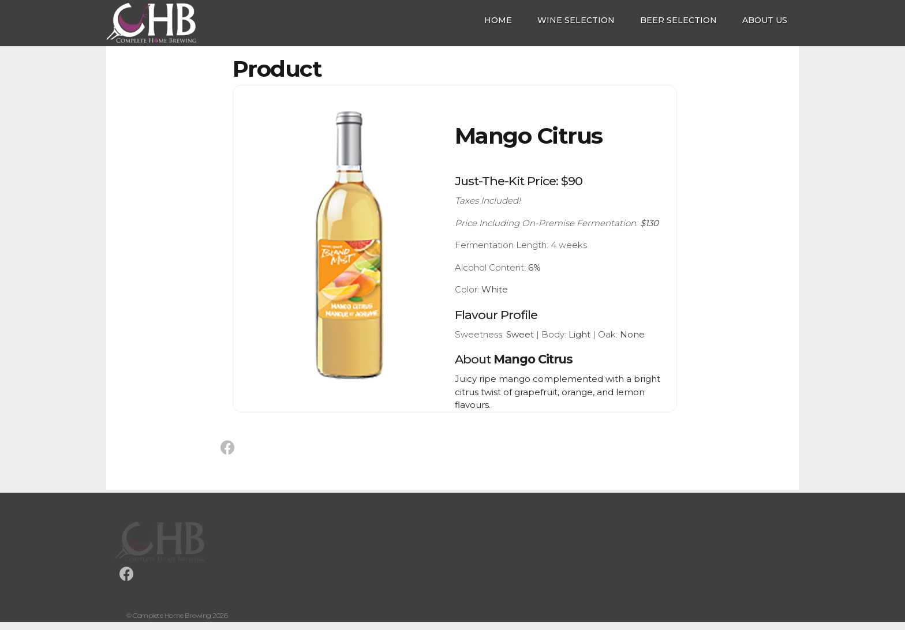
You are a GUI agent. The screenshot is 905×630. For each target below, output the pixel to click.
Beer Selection (678, 20)
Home (498, 20)
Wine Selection (576, 20)
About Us (764, 20)
